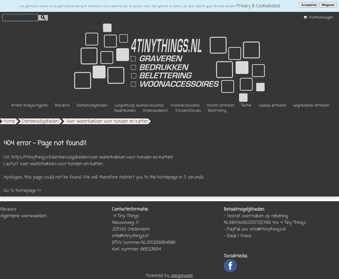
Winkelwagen (317, 17)
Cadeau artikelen (272, 105)
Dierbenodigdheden (92, 105)
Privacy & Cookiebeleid (258, 6)
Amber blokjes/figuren (29, 105)
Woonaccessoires (185, 105)
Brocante (62, 105)
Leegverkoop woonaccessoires (139, 105)
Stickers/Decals (188, 110)
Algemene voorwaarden (23, 216)
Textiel (246, 105)
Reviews (8, 209)
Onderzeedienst (155, 110)
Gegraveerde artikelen (311, 105)
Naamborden (125, 110)
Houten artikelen (220, 105)
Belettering (217, 110)
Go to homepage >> (22, 190)
